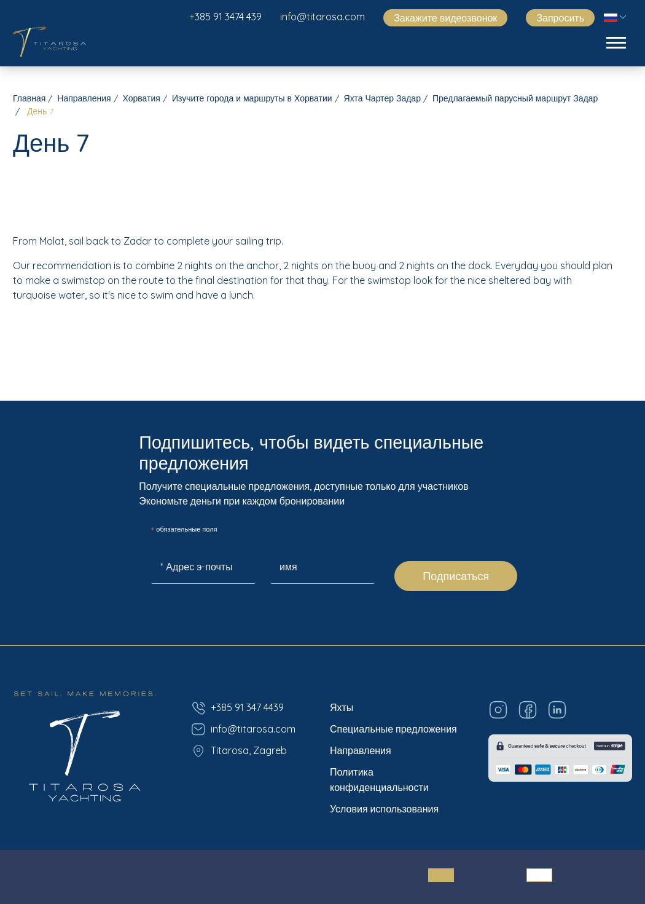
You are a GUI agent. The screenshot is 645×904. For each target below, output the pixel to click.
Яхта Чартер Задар (382, 98)
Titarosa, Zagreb (239, 751)
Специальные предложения (393, 729)
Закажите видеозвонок (445, 18)
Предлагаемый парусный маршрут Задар (515, 98)
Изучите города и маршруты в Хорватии (252, 98)
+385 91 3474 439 (225, 16)
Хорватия (141, 98)
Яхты (341, 707)
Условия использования (384, 809)
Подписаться (456, 576)
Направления (84, 98)
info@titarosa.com (322, 16)
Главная (29, 98)
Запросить (560, 18)
